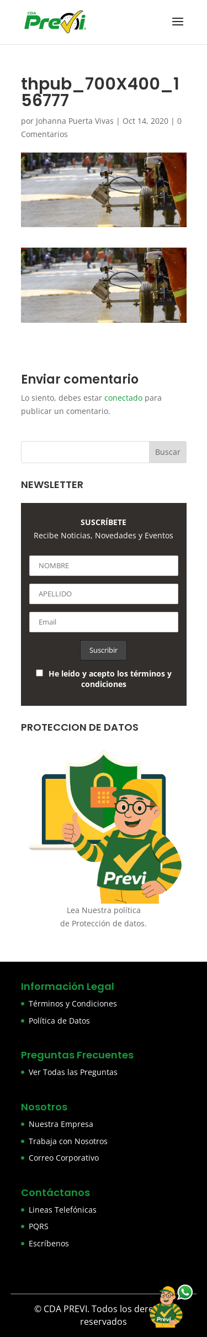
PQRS (39, 1226)
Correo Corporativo (64, 1157)
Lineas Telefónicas (63, 1209)
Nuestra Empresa (61, 1124)
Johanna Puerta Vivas (75, 121)
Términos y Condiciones (73, 1003)
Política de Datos (59, 1020)
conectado (123, 397)
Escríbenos (49, 1243)
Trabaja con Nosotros (68, 1141)
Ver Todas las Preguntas (73, 1072)
